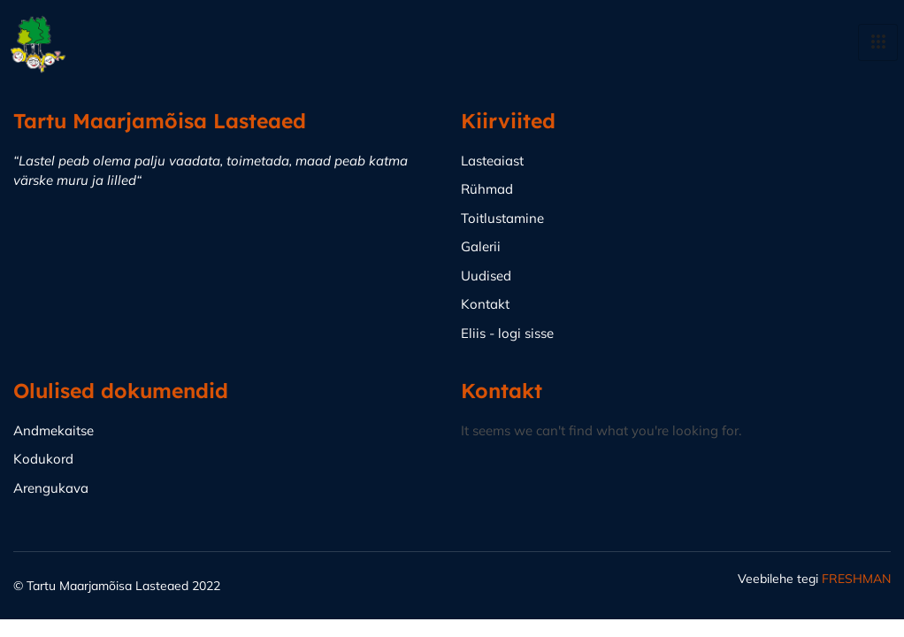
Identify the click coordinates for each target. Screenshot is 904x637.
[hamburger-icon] (878, 42)
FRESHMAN (856, 579)
